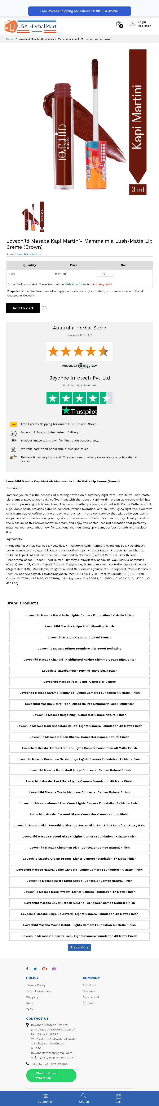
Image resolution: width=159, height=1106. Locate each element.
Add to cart (23, 308)
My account (91, 997)
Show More (80, 947)
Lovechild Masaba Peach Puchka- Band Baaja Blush (79, 670)
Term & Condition (38, 991)
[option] (79, 122)
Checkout (89, 991)
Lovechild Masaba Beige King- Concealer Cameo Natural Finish (79, 714)
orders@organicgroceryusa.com (53, 1057)
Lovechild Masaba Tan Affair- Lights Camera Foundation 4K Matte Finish (79, 781)
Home (10, 39)
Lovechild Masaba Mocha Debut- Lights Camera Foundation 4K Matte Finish (79, 925)
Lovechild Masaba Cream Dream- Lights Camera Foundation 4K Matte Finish (79, 858)
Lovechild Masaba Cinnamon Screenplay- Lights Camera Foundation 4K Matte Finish (79, 759)
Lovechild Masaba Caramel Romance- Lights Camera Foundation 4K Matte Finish (79, 692)
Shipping (32, 997)
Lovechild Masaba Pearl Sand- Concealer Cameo (79, 681)
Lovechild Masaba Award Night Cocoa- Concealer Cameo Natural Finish (80, 880)
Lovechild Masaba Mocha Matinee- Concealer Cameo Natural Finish (79, 792)
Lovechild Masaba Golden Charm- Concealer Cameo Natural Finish (79, 737)
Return (30, 1003)
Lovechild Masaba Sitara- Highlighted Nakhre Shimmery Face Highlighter (79, 703)
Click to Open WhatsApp (43, 1075)
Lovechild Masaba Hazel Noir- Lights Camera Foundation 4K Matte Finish (80, 615)
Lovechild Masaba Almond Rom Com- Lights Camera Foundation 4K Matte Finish (80, 803)
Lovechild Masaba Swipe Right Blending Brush (79, 626)
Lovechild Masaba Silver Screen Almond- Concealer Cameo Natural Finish (79, 902)
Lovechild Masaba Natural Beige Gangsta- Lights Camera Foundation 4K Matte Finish (79, 869)
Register (144, 25)
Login (142, 22)
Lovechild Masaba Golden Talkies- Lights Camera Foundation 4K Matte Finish (79, 936)
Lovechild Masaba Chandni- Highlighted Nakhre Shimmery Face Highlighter (79, 659)
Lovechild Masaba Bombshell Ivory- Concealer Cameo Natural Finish (79, 770)
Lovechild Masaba (28, 254)
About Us (89, 985)
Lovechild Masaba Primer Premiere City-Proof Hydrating (80, 648)
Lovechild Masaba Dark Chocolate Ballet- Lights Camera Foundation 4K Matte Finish (79, 726)
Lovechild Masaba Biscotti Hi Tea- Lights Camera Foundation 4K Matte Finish (79, 836)
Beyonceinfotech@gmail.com (51, 1052)
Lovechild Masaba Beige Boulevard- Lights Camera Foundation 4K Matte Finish (79, 914)
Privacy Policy (35, 985)
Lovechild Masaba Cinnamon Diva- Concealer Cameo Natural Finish (80, 847)
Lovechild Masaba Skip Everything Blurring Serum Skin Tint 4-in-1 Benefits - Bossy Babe (80, 825)
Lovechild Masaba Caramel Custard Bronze (79, 637)
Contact (88, 1003)
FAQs (30, 1009)
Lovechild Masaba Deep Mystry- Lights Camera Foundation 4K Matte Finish (79, 891)
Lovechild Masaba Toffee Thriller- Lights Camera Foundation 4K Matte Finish (79, 748)
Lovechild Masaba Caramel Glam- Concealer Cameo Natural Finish (79, 814)
